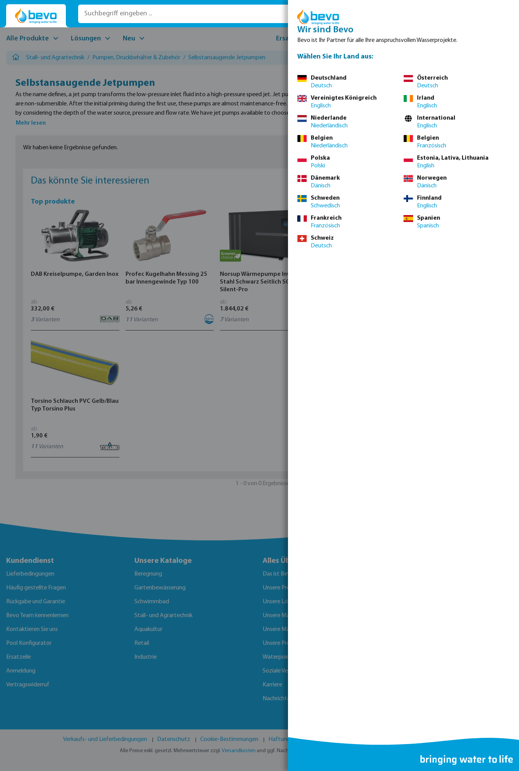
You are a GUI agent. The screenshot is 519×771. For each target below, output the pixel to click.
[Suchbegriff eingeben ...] (187, 14)
